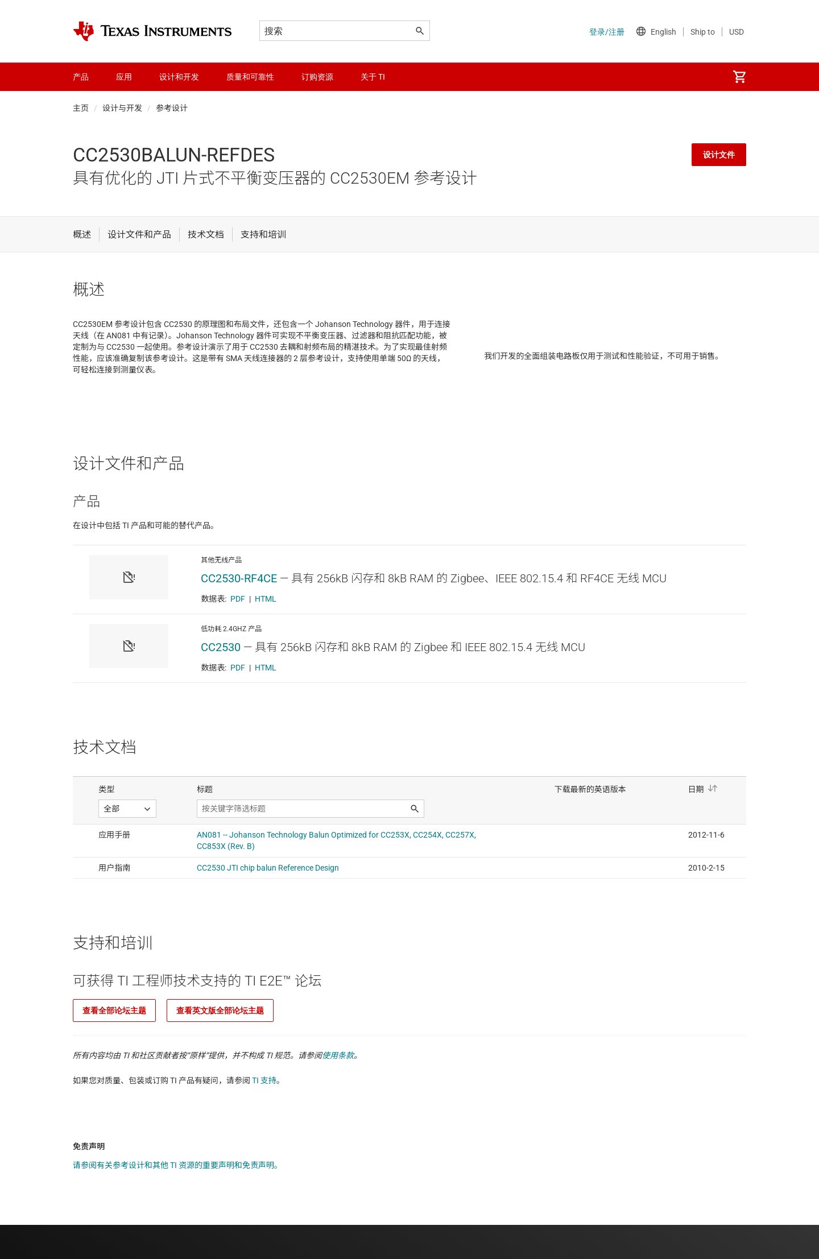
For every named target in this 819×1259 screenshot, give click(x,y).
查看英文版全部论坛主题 (220, 1010)
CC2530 (221, 647)
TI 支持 (264, 1080)
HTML (265, 598)
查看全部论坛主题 (114, 1010)
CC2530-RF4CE (239, 578)
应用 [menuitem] (124, 76)
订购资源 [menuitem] (317, 76)
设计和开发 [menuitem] (179, 76)
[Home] (152, 31)
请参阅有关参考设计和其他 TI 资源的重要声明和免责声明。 (177, 1165)
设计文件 (719, 154)
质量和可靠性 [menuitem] (250, 76)
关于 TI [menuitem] (373, 76)
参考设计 (172, 108)
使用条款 (338, 1055)
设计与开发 (122, 108)
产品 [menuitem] (81, 76)
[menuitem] (739, 77)
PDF (237, 598)
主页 (81, 108)
